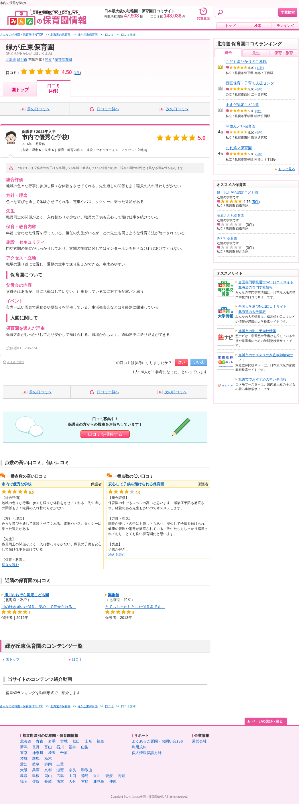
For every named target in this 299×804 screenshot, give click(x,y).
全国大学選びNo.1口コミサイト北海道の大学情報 (262, 309)
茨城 (23, 758)
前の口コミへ (38, 109)
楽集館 (113, 595)
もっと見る (286, 169)
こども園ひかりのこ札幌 (246, 61)
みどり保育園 (227, 239)
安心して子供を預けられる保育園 (136, 484)
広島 (60, 776)
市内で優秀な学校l (45, 137)
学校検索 (288, 12)
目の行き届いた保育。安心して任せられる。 (38, 607)
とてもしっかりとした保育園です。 (135, 607)
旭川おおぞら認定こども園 (26, 595)
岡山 (48, 776)
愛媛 (109, 776)
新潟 (23, 747)
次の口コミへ (177, 109)
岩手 (52, 741)
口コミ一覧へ (108, 109)
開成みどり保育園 (240, 126)
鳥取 (23, 776)
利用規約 (139, 747)
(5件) (258, 132)
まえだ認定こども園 (242, 104)
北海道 (11, 60)
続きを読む (10, 565)
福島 (100, 741)
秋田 (76, 741)
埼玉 (52, 753)
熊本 (60, 781)
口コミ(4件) (53, 88)
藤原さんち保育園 (230, 216)
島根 (36, 776)
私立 (48, 60)
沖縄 (113, 781)
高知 (121, 776)
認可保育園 (63, 60)
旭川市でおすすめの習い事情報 (262, 379)
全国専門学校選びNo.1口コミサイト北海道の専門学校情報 (266, 284)
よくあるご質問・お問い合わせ (158, 741)
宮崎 (84, 781)
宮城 (64, 741)
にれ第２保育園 (239, 148)
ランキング (285, 26)
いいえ (198, 362)
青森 (39, 741)
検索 (257, 26)
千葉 (64, 753)
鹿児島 (98, 781)
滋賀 (60, 770)
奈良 (72, 770)
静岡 (48, 764)
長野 (36, 747)
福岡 (23, 781)
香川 (97, 776)
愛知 (23, 764)
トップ (230, 26)
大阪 (23, 770)
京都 (48, 770)
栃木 (48, 758)
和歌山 (86, 770)
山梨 (84, 747)
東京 (23, 753)
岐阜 (36, 764)
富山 (48, 747)
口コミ (77, 659)
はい (181, 362)
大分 (72, 781)
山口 (72, 776)
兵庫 (36, 770)
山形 (88, 741)
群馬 (36, 758)
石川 (60, 747)
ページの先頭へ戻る (267, 721)
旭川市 (22, 60)
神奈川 (37, 753)
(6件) (258, 89)
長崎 (48, 781)
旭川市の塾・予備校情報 (257, 331)
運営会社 (199, 741)
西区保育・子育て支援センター (252, 83)
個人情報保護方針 (147, 753)
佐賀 (36, 781)
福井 (72, 747)
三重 (60, 764)
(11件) (259, 67)
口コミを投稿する (105, 434)
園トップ (20, 89)
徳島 (84, 776)
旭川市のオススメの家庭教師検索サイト (265, 357)
